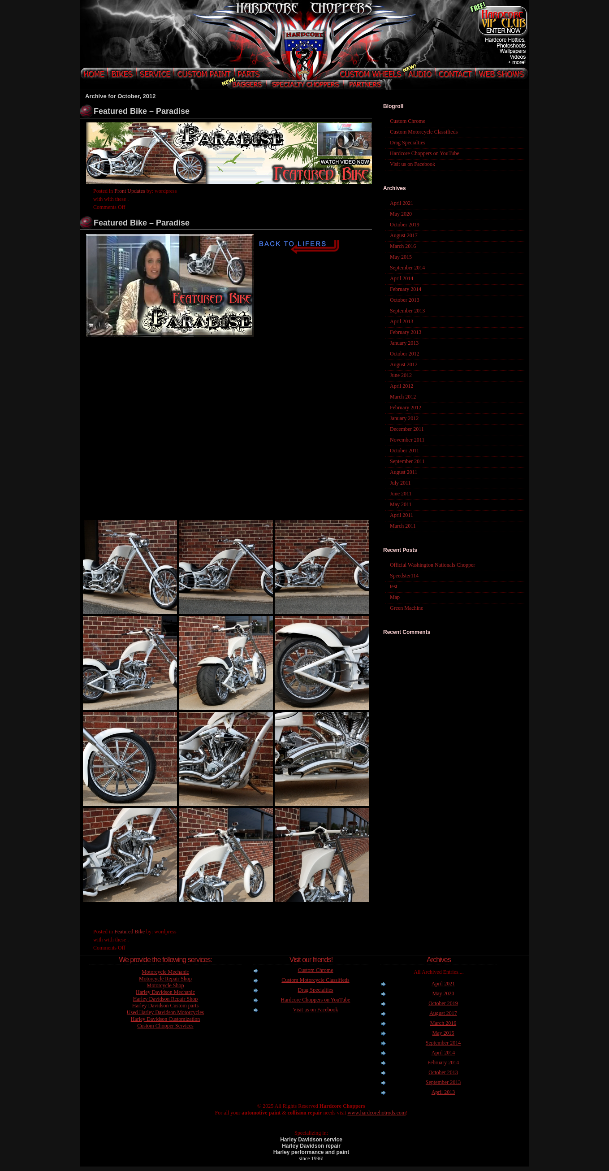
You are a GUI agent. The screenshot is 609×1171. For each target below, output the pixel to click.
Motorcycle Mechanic (165, 972)
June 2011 (401, 493)
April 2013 (401, 321)
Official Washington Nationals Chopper (432, 565)
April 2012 (401, 386)
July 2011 (400, 483)
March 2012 (403, 397)
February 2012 (405, 407)
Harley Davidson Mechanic (165, 992)
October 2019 (404, 224)
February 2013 (405, 332)
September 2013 (407, 311)
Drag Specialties (407, 142)
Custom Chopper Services (165, 1026)
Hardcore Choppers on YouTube (424, 153)
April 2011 (401, 515)
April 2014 (401, 278)
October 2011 (404, 450)
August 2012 (404, 364)
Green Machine (406, 608)
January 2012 (404, 418)
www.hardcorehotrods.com (376, 1113)
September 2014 (407, 268)
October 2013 (404, 300)
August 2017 (404, 235)
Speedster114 (404, 575)
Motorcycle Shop (165, 985)
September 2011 (407, 461)
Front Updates (129, 191)
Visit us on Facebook (412, 164)
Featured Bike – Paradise (142, 111)
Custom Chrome (407, 121)
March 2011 (403, 526)
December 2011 (407, 429)
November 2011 (407, 440)
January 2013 (404, 343)
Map (395, 597)
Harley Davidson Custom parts (165, 1005)
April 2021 (401, 203)
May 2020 (401, 214)
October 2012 (404, 354)
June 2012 (401, 375)
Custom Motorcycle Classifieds (424, 132)
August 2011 (403, 472)
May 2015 (401, 257)
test (393, 586)
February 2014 (405, 289)
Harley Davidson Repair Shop (165, 999)
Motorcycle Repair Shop (165, 979)
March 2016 (403, 246)
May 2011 (401, 504)
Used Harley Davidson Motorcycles (165, 1012)
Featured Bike (129, 931)
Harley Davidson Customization (165, 1019)
